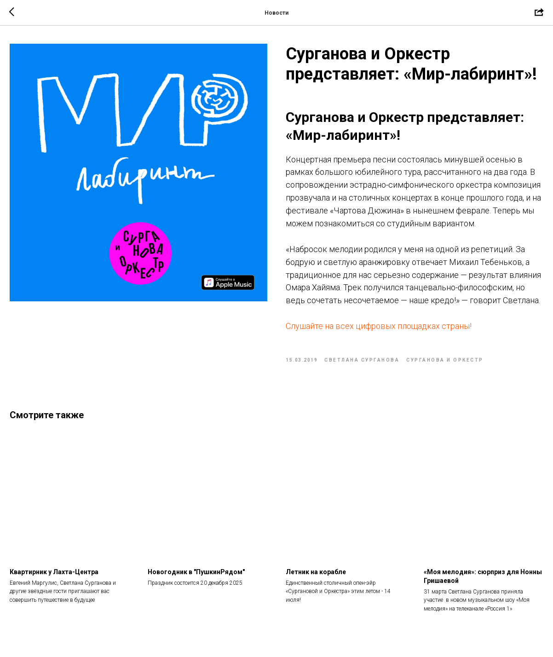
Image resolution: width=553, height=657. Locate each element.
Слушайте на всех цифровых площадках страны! (379, 326)
